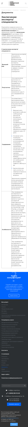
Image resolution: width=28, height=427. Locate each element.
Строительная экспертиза (8, 335)
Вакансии (4, 360)
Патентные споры (6, 339)
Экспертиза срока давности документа (12, 337)
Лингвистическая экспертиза (9, 324)
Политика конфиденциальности (11, 378)
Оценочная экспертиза (7, 347)
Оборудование (5, 371)
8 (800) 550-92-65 (14, 393)
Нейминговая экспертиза (8, 326)
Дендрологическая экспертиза (9, 322)
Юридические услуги (7, 309)
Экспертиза (4, 304)
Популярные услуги (7, 320)
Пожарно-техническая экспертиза (10, 329)
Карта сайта (5, 374)
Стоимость (4, 313)
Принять (14, 424)
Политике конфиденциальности (9, 418)
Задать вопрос (14, 295)
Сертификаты (5, 358)
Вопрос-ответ (5, 365)
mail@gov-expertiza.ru (14, 390)
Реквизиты (4, 356)
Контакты (4, 350)
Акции (3, 369)
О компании (5, 354)
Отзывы (3, 363)
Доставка (4, 311)
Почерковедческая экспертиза (9, 331)
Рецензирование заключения (9, 333)
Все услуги (4, 302)
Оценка (3, 307)
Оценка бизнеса (5, 345)
